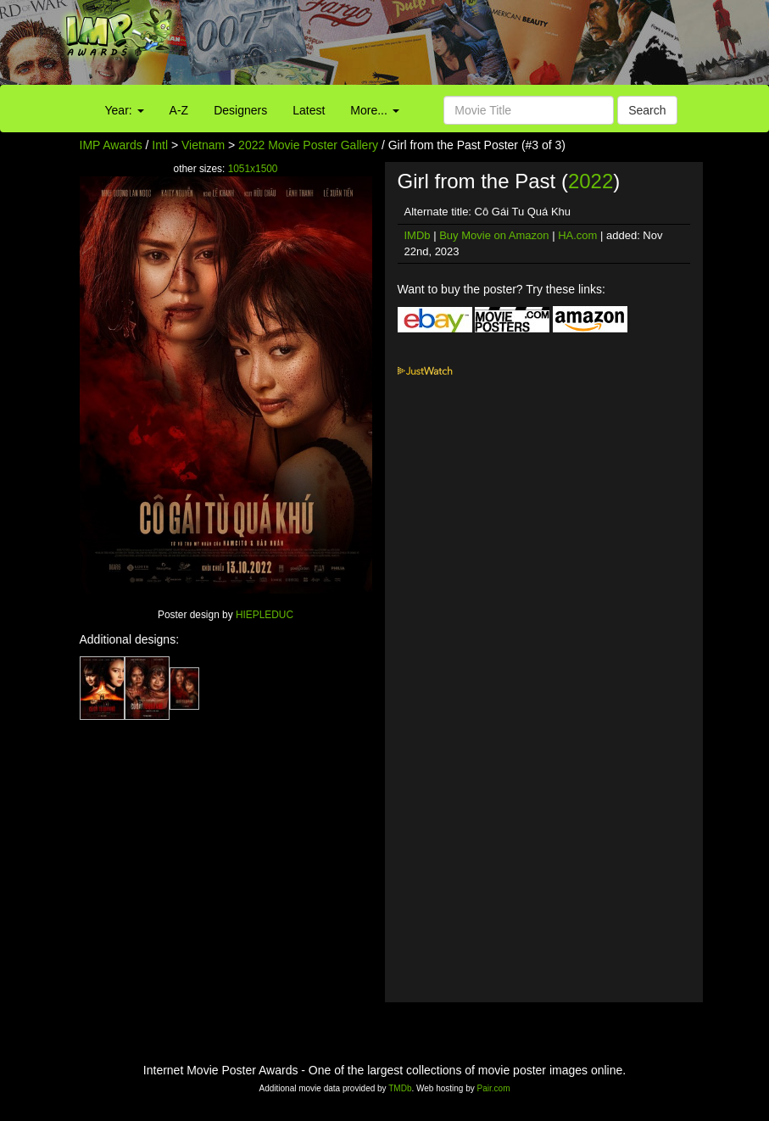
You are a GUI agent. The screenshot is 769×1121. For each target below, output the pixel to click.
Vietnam (203, 145)
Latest (309, 110)
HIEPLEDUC (264, 615)
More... (374, 110)
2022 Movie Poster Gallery (308, 145)
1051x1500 (253, 169)
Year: (124, 110)
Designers (240, 110)
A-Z (179, 110)
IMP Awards (111, 145)
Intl (160, 145)
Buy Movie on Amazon (494, 235)
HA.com (577, 235)
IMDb (417, 235)
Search (647, 110)
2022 (590, 181)
